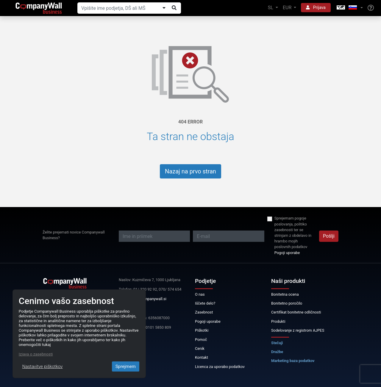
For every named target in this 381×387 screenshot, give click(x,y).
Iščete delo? (205, 303)
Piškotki (201, 330)
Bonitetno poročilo (286, 303)
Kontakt (201, 357)
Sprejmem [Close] (125, 366)
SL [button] (271, 7)
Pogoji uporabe (287, 252)
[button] (349, 8)
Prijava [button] (316, 7)
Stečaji (277, 343)
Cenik (199, 348)
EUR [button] (288, 7)
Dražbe (277, 352)
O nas (200, 294)
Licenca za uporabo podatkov (220, 366)
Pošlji (329, 236)
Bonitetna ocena (285, 294)
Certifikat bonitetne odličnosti (296, 312)
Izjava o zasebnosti (36, 354)
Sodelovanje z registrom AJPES (297, 330)
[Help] (370, 8)
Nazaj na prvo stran (190, 171)
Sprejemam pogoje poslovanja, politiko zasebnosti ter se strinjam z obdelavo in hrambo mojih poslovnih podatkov (292, 232)
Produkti (278, 321)
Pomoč (201, 339)
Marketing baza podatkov (293, 360)
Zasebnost (204, 312)
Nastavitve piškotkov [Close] (42, 366)
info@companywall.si (148, 299)
